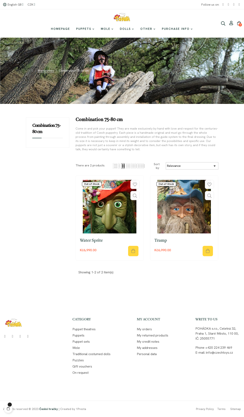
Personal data (147, 354)
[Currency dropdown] (31, 4)
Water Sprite (91, 241)
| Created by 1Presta (72, 409)
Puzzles (78, 360)
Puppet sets (81, 341)
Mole (76, 348)
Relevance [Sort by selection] (192, 165)
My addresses (147, 348)
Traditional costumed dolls (91, 354)
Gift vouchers (82, 366)
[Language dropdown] (13, 4)
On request (80, 372)
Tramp (160, 241)
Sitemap (235, 409)
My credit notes (148, 341)
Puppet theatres (84, 329)
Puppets (78, 335)
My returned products (152, 335)
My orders (144, 329)
